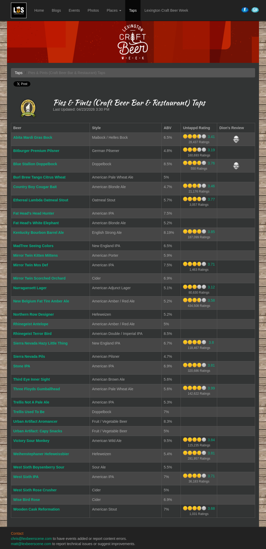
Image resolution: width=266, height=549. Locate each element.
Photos (93, 10)
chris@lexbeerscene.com (31, 539)
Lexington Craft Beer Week (166, 10)
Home (39, 10)
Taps (133, 10)
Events (74, 10)
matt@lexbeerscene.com (31, 544)
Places (114, 10)
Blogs (56, 10)
